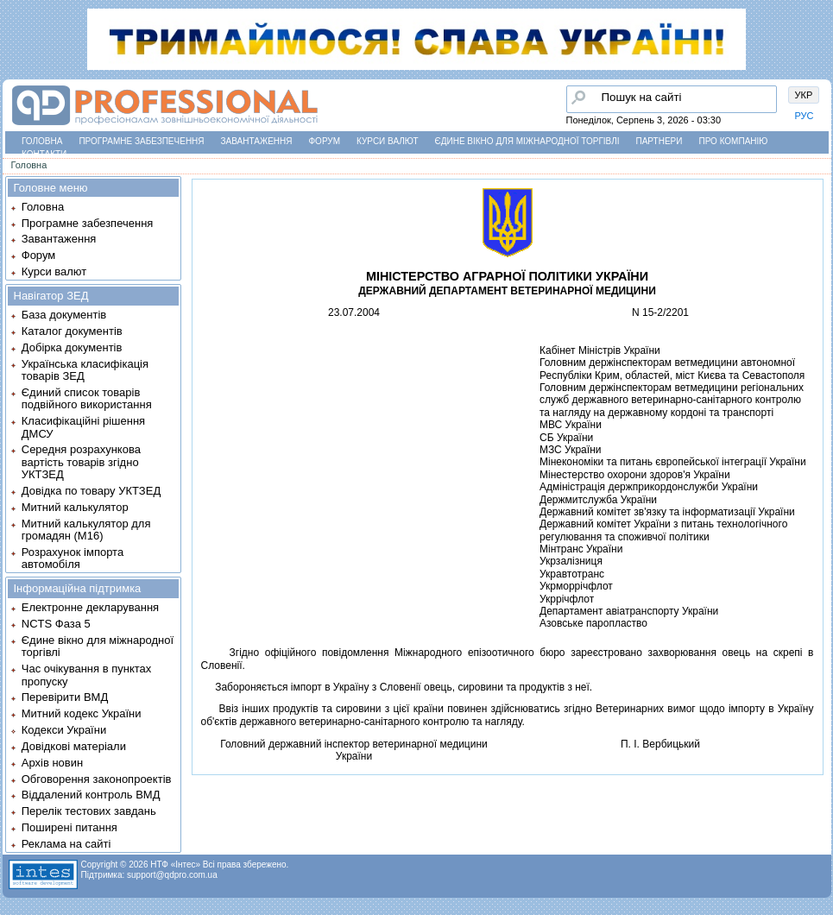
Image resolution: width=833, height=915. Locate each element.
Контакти (44, 154)
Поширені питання (69, 827)
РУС (804, 115)
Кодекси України (64, 729)
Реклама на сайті (66, 843)
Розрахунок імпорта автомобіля (72, 558)
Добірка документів (72, 347)
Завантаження (257, 141)
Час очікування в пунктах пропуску (87, 674)
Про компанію (732, 141)
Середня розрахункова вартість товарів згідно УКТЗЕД (81, 462)
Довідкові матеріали (74, 746)
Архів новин (52, 762)
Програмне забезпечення (141, 141)
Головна (42, 141)
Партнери (659, 141)
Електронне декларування (90, 607)
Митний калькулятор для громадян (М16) (86, 529)
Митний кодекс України (82, 713)
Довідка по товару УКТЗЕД (91, 490)
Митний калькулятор (75, 507)
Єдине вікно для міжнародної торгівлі (527, 141)
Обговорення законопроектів (97, 779)
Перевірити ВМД (65, 697)
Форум (325, 141)
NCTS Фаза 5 (56, 623)
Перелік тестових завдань (89, 811)
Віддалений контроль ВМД (91, 794)
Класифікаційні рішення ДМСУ (83, 426)
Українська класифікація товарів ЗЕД (85, 369)
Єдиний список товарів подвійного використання (87, 398)
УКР (804, 95)
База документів (64, 314)
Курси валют (387, 141)
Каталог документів (72, 331)
